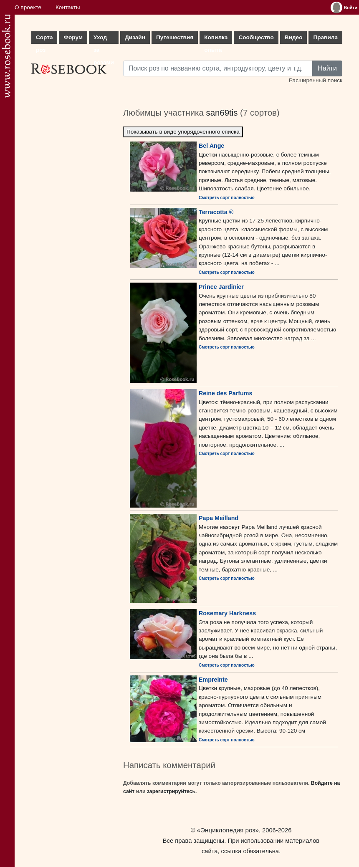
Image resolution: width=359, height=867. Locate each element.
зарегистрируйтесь (171, 791)
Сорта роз (44, 39)
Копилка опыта (216, 39)
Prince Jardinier (221, 286)
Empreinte (213, 679)
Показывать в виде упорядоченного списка (183, 132)
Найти (327, 68)
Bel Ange (211, 145)
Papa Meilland (218, 518)
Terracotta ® (216, 212)
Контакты (68, 7)
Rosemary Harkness (227, 613)
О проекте (28, 7)
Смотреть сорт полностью (227, 197)
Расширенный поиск (315, 80)
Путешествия (174, 37)
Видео (294, 37)
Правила (325, 37)
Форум (72, 37)
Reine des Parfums (225, 393)
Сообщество (255, 37)
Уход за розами (104, 39)
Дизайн (135, 37)
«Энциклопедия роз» (228, 830)
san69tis (222, 112)
